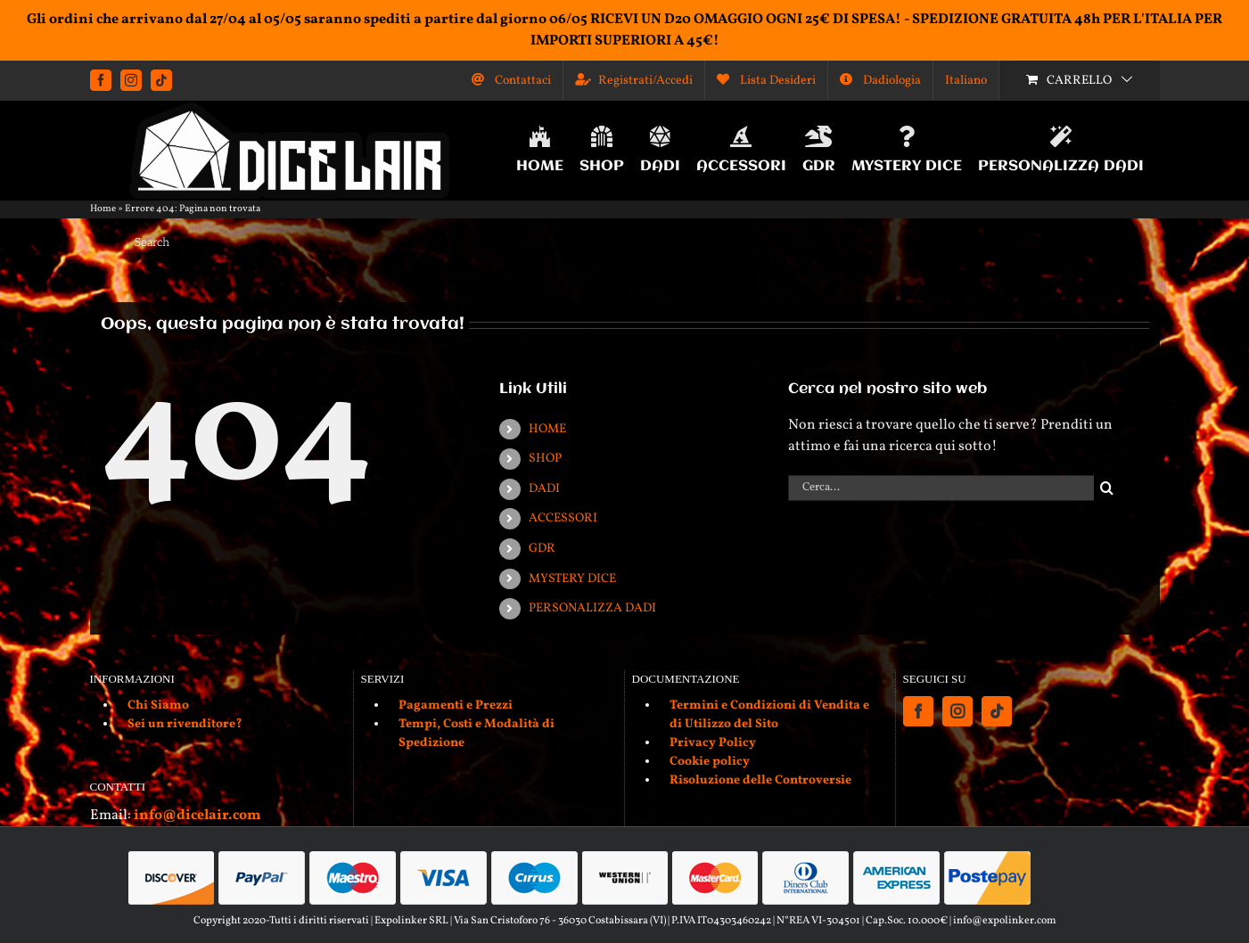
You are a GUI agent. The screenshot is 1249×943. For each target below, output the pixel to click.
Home (103, 209)
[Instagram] (957, 711)
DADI (544, 488)
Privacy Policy (713, 742)
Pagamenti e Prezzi (456, 705)
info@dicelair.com (197, 815)
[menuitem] (965, 80)
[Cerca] (1107, 488)
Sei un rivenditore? (184, 724)
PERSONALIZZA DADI (592, 608)
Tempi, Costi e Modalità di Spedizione (477, 733)
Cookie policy (710, 761)
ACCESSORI (563, 518)
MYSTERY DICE (572, 578)
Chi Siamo (158, 705)
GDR (542, 548)
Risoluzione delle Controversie (760, 780)
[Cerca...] (941, 488)
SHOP (545, 458)
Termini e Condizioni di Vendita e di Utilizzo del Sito (769, 715)
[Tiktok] (997, 711)
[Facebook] (918, 711)
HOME (547, 429)
